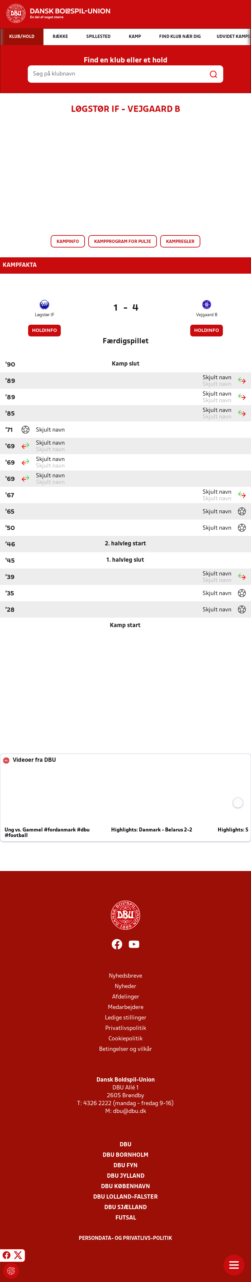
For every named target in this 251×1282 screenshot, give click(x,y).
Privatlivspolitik (125, 1028)
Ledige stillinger (125, 1018)
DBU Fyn (125, 1166)
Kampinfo (68, 242)
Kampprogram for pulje (122, 242)
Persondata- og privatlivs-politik (125, 1238)
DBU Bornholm (125, 1155)
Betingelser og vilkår (125, 1049)
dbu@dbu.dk (129, 1111)
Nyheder (125, 986)
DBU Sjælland (125, 1207)
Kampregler (180, 242)
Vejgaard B (206, 315)
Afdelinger (125, 997)
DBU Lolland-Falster (125, 1197)
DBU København (125, 1186)
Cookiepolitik (125, 1039)
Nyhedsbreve (125, 976)
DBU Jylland (125, 1176)
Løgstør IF (44, 315)
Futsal (125, 1218)
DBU (125, 1145)
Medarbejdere (125, 1007)
